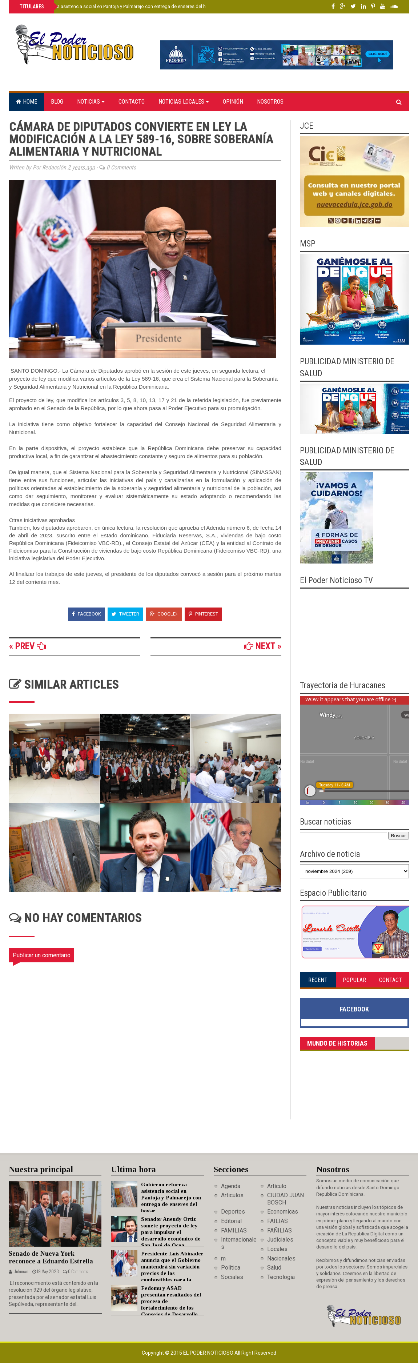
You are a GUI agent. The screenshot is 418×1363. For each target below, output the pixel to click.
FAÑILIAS (279, 1230)
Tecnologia (281, 1277)
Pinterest (203, 614)
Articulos (232, 1195)
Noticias (91, 101)
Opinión (233, 101)
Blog (57, 101)
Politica (230, 1267)
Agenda (230, 1186)
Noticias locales (183, 101)
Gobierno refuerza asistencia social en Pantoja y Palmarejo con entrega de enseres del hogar (117, 6)
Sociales (232, 1277)
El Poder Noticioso (208, 1353)
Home (26, 101)
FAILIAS (277, 1221)
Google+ (164, 614)
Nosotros (270, 101)
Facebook (86, 614)
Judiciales (280, 1239)
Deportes (233, 1211)
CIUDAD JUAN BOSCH (285, 1199)
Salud (274, 1267)
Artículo (276, 1186)
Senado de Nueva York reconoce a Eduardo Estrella (51, 1257)
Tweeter (125, 614)
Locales (277, 1249)
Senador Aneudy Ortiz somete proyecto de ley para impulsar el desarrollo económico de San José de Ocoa (171, 1232)
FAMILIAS (234, 1230)
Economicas (282, 1211)
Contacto (131, 101)
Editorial (231, 1221)
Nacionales (281, 1258)
